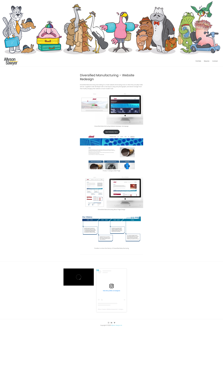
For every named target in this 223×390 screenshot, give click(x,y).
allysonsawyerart (112, 309)
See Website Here (111, 132)
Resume (206, 61)
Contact (215, 61)
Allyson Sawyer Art (116, 325)
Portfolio (198, 61)
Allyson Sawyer (102, 309)
